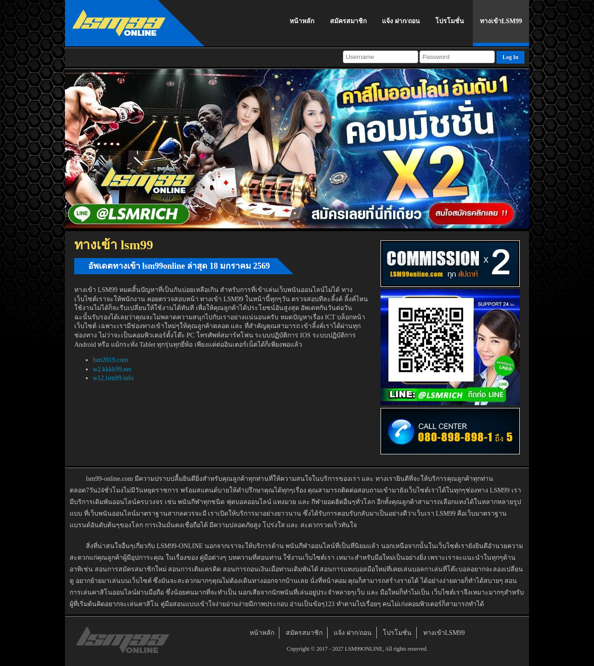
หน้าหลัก (302, 21)
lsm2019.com (110, 359)
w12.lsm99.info (113, 378)
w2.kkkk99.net (112, 369)
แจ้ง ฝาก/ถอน (401, 21)
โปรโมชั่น (449, 21)
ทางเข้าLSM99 (501, 21)
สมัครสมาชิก (348, 21)
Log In (510, 57)
